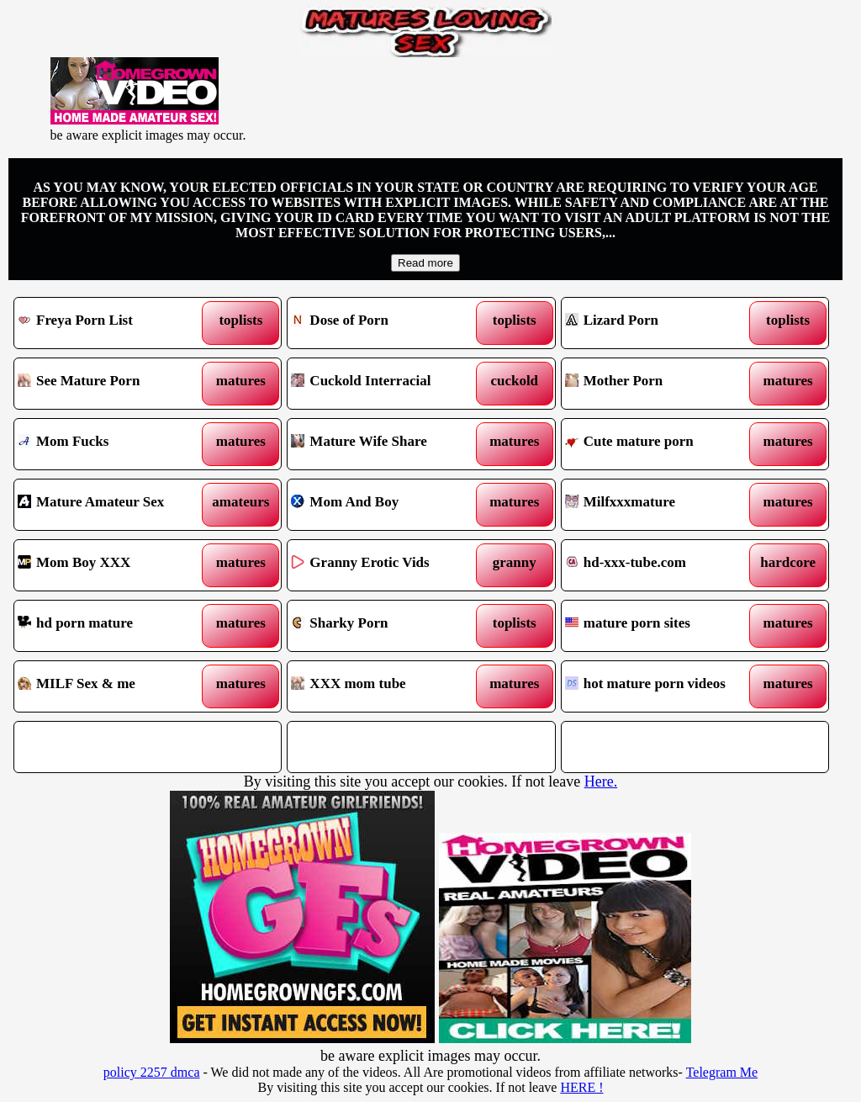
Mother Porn (661, 383)
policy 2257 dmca (151, 1072)
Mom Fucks (113, 444)
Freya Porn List (113, 323)
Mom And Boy (387, 505)
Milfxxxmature (661, 505)
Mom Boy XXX (113, 565)
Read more (425, 263)
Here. (600, 781)
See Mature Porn (113, 383)
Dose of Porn (387, 323)
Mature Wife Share (387, 444)
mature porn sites (661, 626)
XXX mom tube (387, 686)
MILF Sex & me (113, 686)
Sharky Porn (387, 626)
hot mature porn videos (661, 686)
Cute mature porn (661, 444)
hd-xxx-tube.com (661, 565)
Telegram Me (722, 1072)
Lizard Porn (661, 323)
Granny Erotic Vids (387, 565)
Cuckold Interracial (387, 383)
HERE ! (581, 1087)
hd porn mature (113, 626)
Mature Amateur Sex (113, 505)
